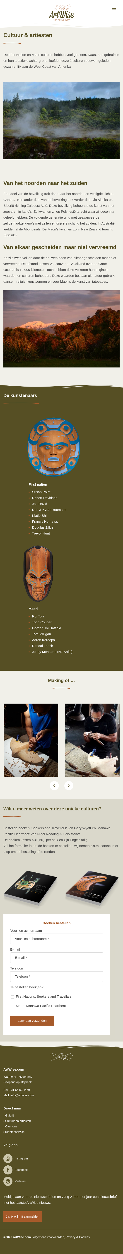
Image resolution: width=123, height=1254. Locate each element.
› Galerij (8, 1115)
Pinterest (20, 1181)
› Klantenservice (13, 1132)
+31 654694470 (19, 1090)
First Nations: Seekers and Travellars (44, 996)
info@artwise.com (22, 1095)
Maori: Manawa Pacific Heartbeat (41, 1006)
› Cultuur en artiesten (17, 1121)
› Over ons (10, 1126)
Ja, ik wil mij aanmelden (22, 1216)
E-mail (15, 949)
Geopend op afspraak (17, 1082)
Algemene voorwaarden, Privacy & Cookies (61, 1237)
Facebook (21, 1170)
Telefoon (16, 968)
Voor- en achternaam (26, 930)
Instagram (21, 1158)
